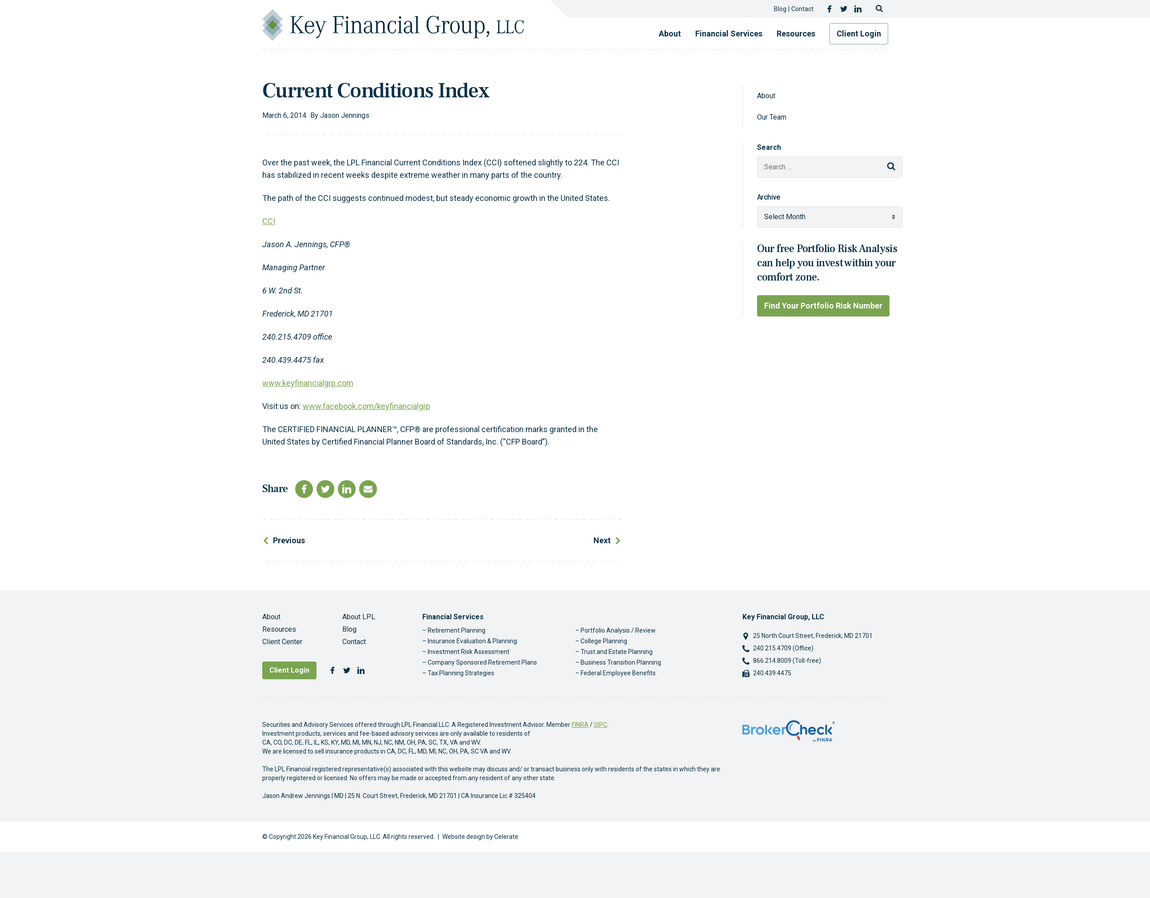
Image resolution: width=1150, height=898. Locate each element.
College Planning (604, 641)
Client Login (859, 33)
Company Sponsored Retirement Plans (482, 662)
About (670, 33)
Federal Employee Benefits (618, 673)
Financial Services (728, 33)
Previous (289, 540)
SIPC (600, 724)
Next (602, 540)
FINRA (580, 724)
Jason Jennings (344, 115)
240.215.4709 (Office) (783, 648)
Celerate (506, 836)
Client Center (282, 641)
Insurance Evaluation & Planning (472, 641)
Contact (802, 8)
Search (769, 147)
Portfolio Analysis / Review (618, 630)
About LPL (358, 617)
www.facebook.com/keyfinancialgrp (366, 406)
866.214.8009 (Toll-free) (787, 660)
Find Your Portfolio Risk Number (823, 305)
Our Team (771, 117)
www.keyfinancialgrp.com (307, 383)
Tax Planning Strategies (461, 673)
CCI (268, 221)
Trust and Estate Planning (617, 651)
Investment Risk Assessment (468, 651)
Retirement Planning (456, 630)
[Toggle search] (879, 9)
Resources (796, 33)
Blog (780, 8)
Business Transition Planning (621, 662)
